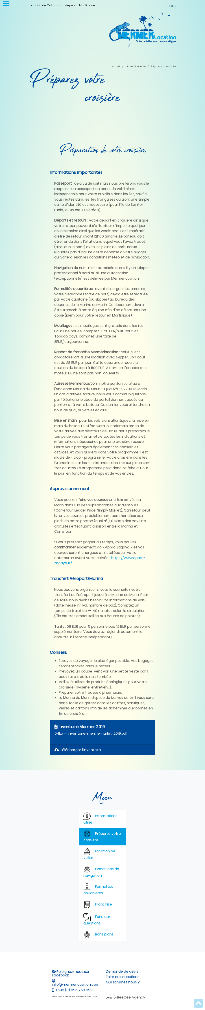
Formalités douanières (98, 889)
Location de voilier (99, 854)
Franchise (97, 904)
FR (170, 6)
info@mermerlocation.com (75, 983)
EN (174, 6)
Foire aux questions (97, 919)
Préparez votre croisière (102, 836)
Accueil (116, 66)
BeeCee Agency (131, 997)
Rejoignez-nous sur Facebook (70, 973)
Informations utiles (135, 66)
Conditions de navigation (101, 872)
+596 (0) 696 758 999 (72, 990)
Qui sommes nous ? (123, 982)
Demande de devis (122, 971)
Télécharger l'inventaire (78, 749)
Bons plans (98, 934)
